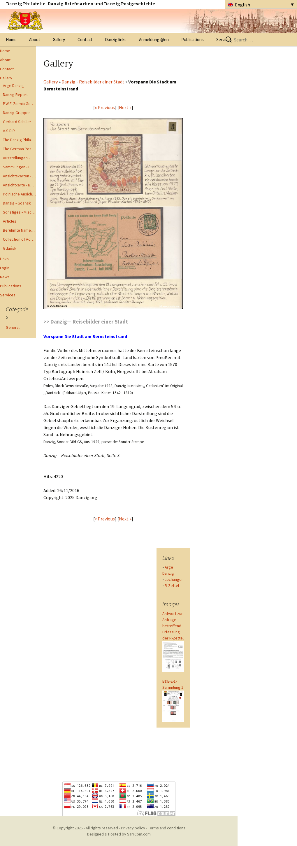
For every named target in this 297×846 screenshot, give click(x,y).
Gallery (59, 39)
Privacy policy (133, 828)
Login (4, 267)
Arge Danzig (13, 85)
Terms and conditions (166, 828)
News (5, 276)
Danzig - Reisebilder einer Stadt (92, 82)
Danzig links (115, 39)
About (34, 39)
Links (4, 258)
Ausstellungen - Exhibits (19, 157)
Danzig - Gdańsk (17, 203)
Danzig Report (15, 94)
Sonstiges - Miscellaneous (19, 212)
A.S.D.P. (9, 130)
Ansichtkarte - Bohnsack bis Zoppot (19, 185)
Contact (85, 39)
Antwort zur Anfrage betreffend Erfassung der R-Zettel (173, 626)
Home (11, 39)
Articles (9, 221)
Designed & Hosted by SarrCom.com (119, 834)
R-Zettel (172, 585)
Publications (192, 39)
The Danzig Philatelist (19, 139)
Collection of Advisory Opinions (19, 239)
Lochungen (174, 579)
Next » (125, 107)
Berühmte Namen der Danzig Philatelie (19, 230)
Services (7, 295)
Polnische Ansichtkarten (19, 194)
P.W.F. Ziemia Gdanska (19, 103)
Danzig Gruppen (17, 112)
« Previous (105, 107)
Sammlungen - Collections (19, 166)
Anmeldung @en (154, 39)
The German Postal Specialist (19, 148)
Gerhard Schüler (17, 121)
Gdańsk (9, 248)
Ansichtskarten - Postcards (19, 176)
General (13, 327)
